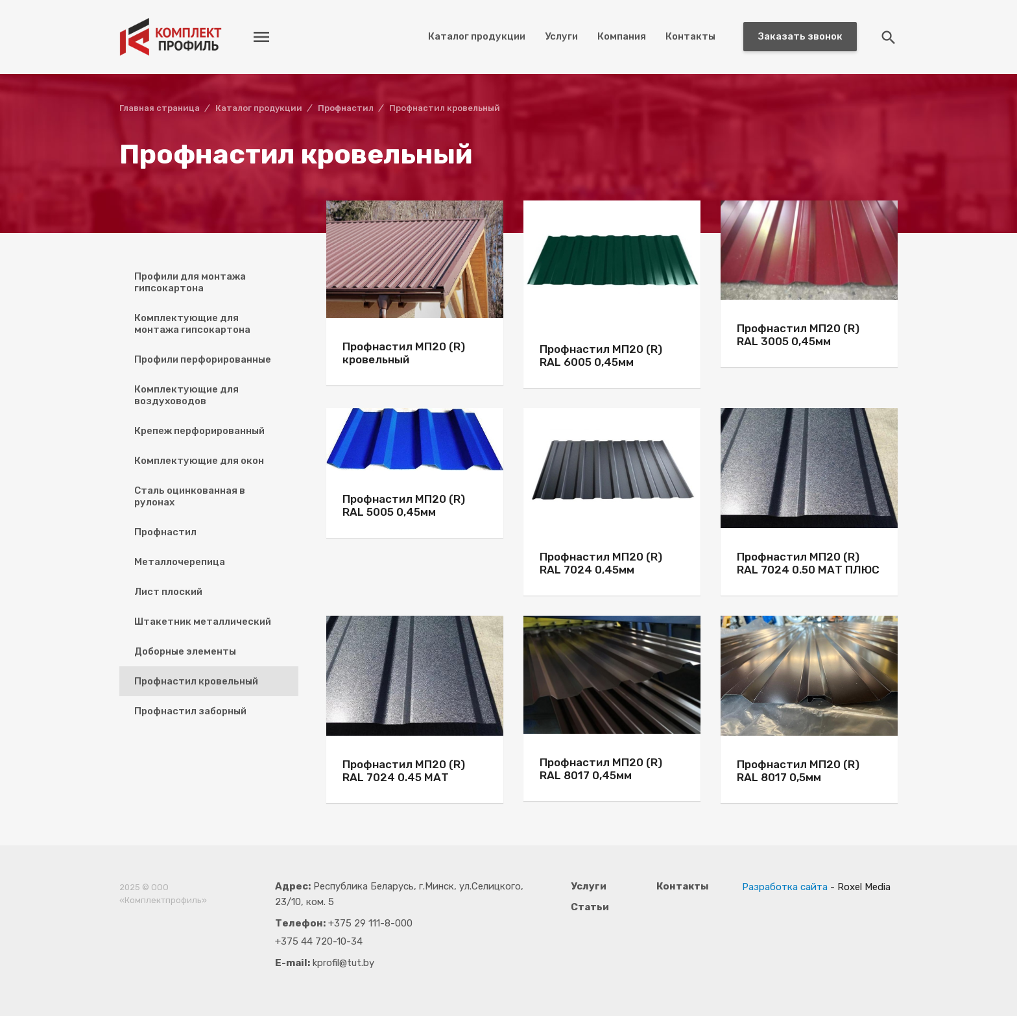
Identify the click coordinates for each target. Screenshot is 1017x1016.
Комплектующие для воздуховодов (186, 395)
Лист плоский (168, 592)
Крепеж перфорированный (199, 431)
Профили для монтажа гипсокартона (190, 282)
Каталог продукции (476, 36)
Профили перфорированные (202, 359)
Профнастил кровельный (196, 681)
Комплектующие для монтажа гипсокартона (192, 323)
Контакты (690, 36)
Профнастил (165, 532)
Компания (621, 36)
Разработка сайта (785, 887)
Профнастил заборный (190, 711)
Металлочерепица (179, 562)
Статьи (590, 907)
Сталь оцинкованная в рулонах (189, 496)
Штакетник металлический (202, 621)
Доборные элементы (185, 651)
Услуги (561, 36)
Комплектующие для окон (199, 460)
